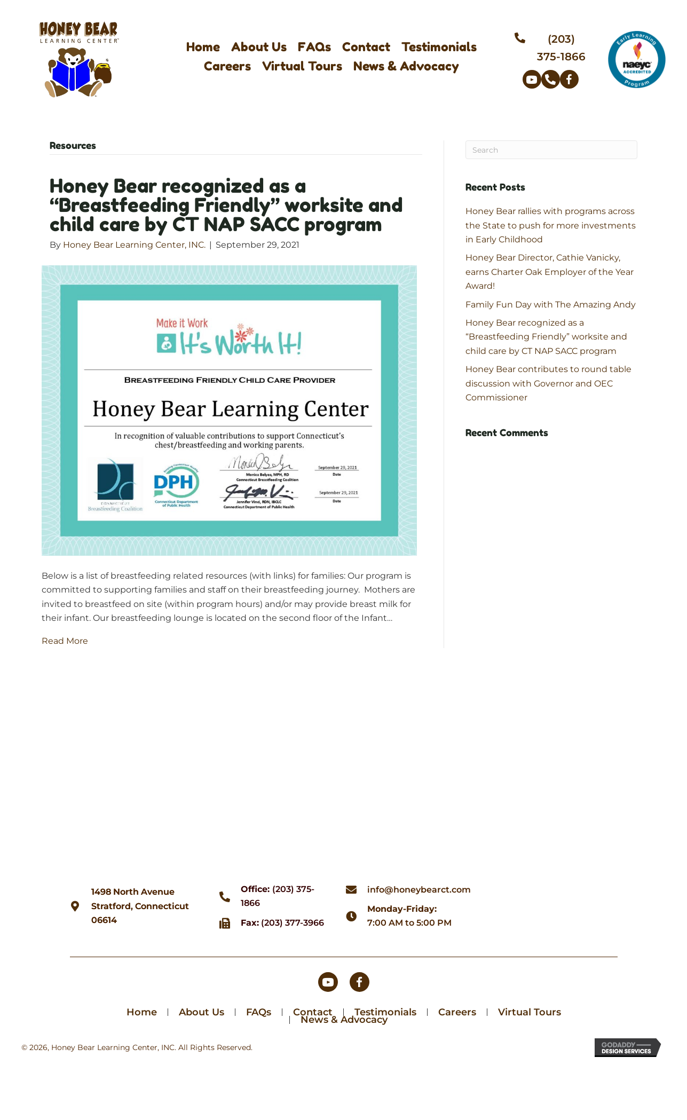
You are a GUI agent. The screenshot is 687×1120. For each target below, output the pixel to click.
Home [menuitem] (142, 1013)
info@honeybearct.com (419, 890)
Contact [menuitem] (313, 1013)
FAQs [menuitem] (258, 1013)
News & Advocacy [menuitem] (344, 1020)
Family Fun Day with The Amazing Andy (550, 304)
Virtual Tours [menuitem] (529, 1013)
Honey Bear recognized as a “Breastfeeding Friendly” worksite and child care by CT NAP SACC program (226, 204)
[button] (532, 79)
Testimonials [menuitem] (385, 1013)
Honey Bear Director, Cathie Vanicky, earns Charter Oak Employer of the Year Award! (549, 272)
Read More (65, 641)
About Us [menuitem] (201, 1013)
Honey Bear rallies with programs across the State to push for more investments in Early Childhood (550, 225)
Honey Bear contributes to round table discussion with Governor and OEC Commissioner (548, 383)
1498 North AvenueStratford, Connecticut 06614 (140, 907)
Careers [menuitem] (457, 1013)
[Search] (551, 149)
